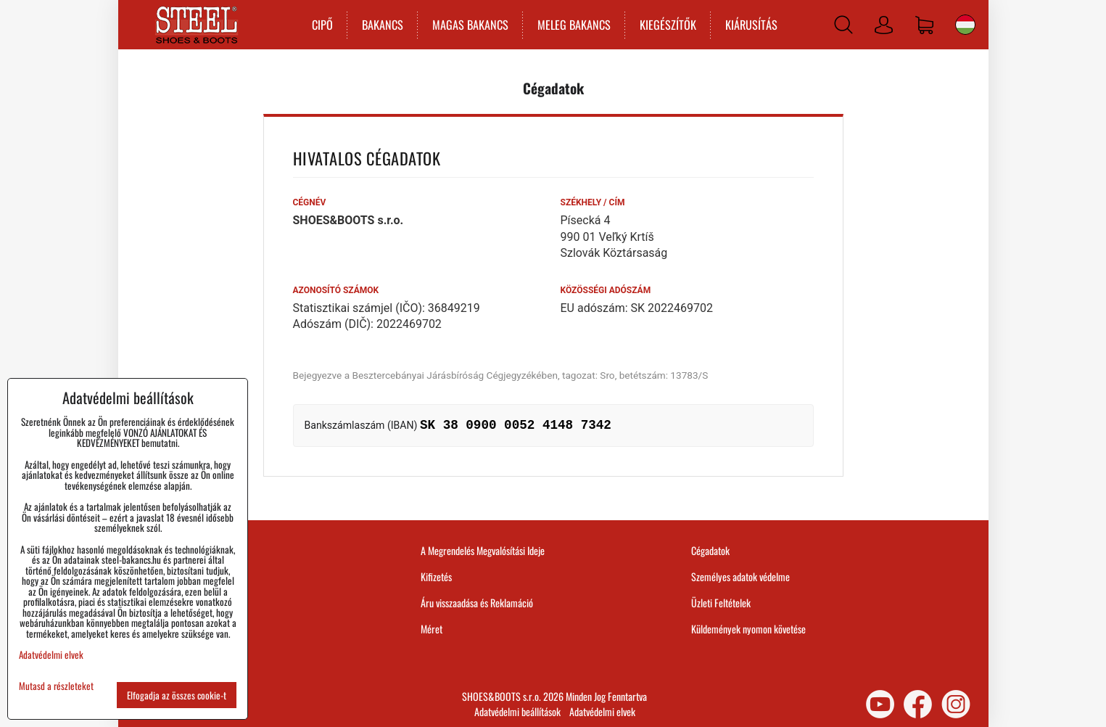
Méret (431, 628)
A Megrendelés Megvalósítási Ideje (483, 550)
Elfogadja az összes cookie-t (176, 695)
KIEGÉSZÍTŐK (668, 24)
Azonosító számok (336, 290)
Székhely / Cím (593, 202)
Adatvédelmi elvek (602, 711)
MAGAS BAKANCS (470, 24)
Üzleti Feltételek (721, 602)
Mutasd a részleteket (56, 686)
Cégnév (309, 202)
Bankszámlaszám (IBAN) (361, 425)
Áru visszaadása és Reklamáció (477, 602)
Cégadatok (710, 550)
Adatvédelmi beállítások (517, 711)
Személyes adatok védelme (740, 576)
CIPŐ (322, 24)
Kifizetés (436, 576)
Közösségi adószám (606, 290)
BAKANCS (382, 24)
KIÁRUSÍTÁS (751, 24)
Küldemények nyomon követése (748, 628)
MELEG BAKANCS (574, 24)
